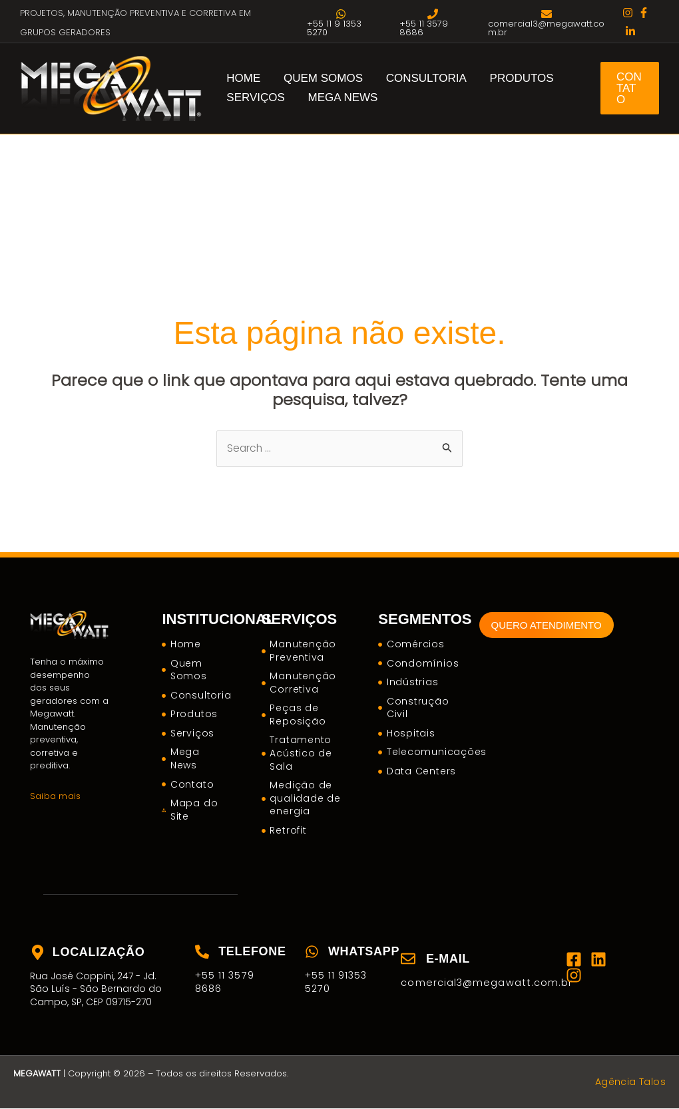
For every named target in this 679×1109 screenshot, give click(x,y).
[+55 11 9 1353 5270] (341, 23)
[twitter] (630, 31)
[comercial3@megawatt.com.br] (546, 23)
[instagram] (627, 12)
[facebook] (643, 12)
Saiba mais (54, 796)
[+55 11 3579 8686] (432, 23)
